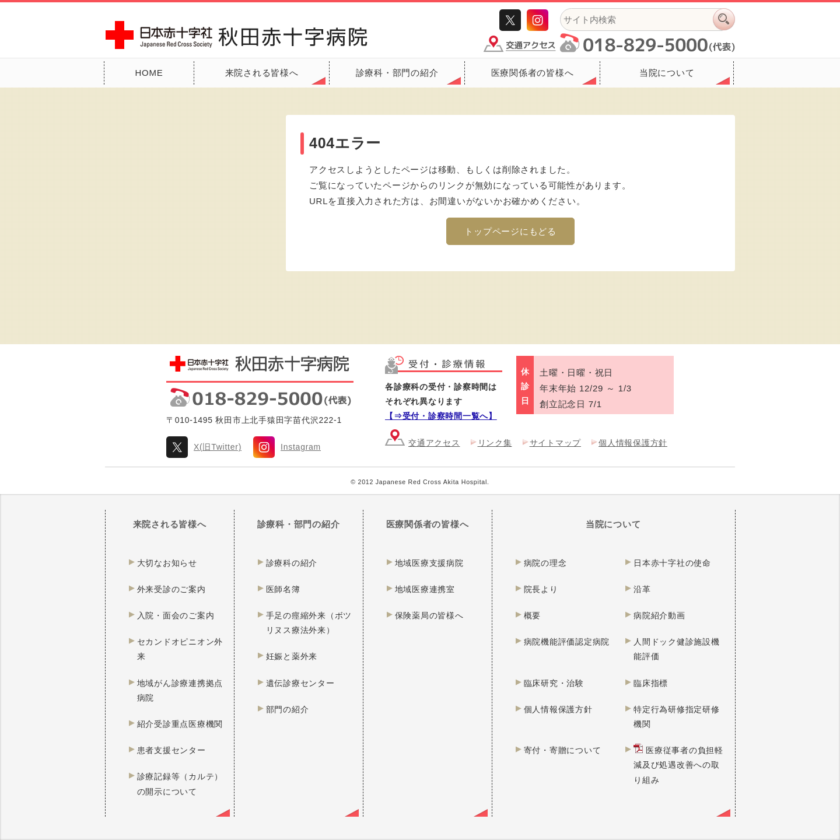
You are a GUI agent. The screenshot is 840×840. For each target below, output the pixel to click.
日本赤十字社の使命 (672, 563)
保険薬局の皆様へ (429, 615)
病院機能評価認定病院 (567, 641)
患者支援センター (171, 750)
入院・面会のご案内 (176, 615)
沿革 (642, 589)
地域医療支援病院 (429, 563)
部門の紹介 (287, 709)
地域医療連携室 (425, 589)
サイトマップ (556, 442)
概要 (532, 615)
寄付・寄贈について (562, 750)
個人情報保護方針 (632, 442)
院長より (541, 589)
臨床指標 (651, 683)
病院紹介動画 (659, 615)
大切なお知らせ (167, 563)
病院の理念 (545, 563)
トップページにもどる (510, 231)
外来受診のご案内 (171, 589)
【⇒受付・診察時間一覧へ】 (441, 416)
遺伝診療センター (300, 683)
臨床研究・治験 (554, 683)
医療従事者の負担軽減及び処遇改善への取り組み (678, 765)
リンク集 (495, 442)
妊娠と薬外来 (292, 656)
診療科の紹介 (292, 563)
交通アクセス (434, 442)
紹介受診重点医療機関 (180, 724)
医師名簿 (283, 589)
